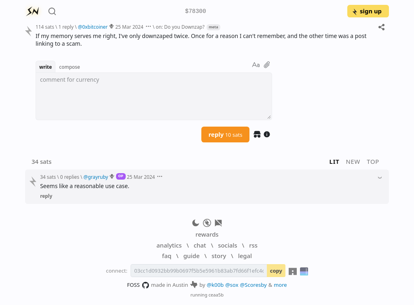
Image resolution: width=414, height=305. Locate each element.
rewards (206, 234)
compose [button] (69, 67)
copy (276, 270)
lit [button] (335, 161)
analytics (169, 245)
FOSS (138, 285)
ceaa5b (216, 295)
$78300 (195, 11)
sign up (366, 11)
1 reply (66, 26)
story (218, 256)
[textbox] (154, 96)
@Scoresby (253, 284)
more (280, 284)
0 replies (69, 177)
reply (226, 134)
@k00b (215, 284)
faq (166, 256)
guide (191, 256)
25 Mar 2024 (129, 26)
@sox (231, 284)
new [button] (353, 161)
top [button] (373, 161)
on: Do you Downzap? (180, 26)
